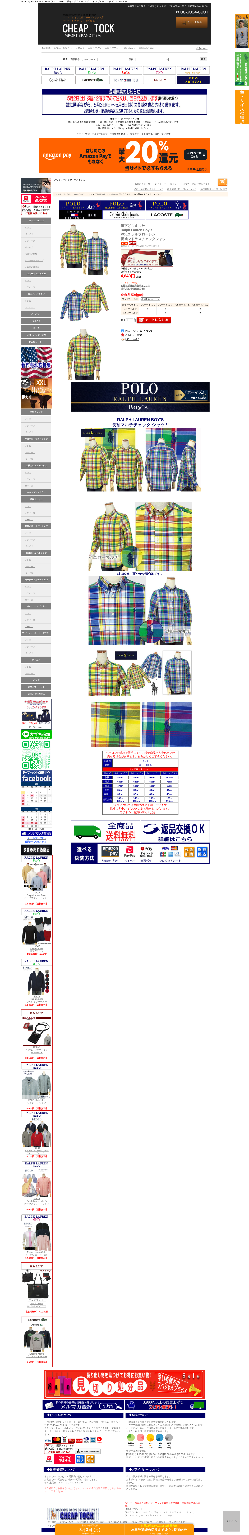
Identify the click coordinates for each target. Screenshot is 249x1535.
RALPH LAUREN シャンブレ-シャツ (36, 1100)
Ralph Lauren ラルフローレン (79, 194)
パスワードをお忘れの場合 (196, 184)
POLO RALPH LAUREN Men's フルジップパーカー (36, 1150)
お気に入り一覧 (142, 184)
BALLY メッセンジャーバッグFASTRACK (36, 1049)
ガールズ (29, 247)
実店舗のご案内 (146, 48)
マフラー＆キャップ (34, 260)
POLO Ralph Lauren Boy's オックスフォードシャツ (36, 894)
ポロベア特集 (31, 254)
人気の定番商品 (32, 267)
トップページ (59, 194)
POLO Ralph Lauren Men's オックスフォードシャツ (36, 1200)
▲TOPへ (231, 1520)
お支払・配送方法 (63, 48)
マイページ (160, 184)
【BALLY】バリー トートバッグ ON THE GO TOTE (36, 1302)
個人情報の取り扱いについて (181, 189)
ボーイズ (29, 234)
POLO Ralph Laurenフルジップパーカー (36, 998)
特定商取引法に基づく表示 (213, 189)
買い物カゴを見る (178, 1522)
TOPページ (202, 48)
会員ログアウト (113, 48)
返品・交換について (142, 1522)
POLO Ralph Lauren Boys (106, 194)
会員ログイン (94, 48)
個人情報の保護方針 (118, 1522)
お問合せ (79, 48)
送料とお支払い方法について (148, 189)
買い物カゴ (129, 48)
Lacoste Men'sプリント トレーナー (36, 1354)
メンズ (28, 228)
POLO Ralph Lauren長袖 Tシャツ (36, 947)
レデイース (30, 241)
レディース (30, 287)
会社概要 (46, 48)
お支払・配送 (66, 1522)
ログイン (174, 184)
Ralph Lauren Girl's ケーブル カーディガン (36, 1252)
